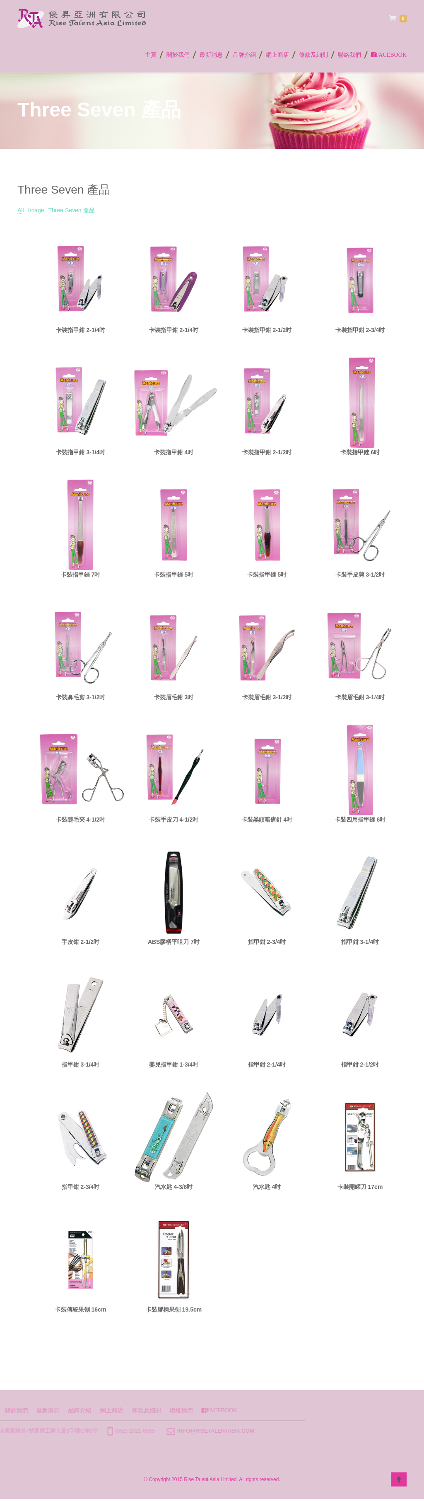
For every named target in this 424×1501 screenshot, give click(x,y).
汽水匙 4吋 (267, 1186)
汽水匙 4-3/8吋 (174, 1186)
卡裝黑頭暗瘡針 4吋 (267, 819)
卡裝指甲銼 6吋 (360, 452)
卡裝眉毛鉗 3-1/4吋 (360, 697)
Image (36, 210)
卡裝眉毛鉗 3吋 (174, 697)
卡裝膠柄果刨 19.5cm (174, 1309)
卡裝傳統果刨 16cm (80, 1309)
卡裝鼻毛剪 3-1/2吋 (81, 697)
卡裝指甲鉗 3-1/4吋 (81, 452)
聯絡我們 (349, 54)
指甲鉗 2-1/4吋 (267, 1064)
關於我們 (178, 54)
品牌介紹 (244, 54)
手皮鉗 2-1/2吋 (81, 941)
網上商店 (277, 54)
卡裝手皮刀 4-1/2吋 (174, 819)
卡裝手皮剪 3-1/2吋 (360, 574)
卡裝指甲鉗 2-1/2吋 (267, 330)
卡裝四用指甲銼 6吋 (360, 819)
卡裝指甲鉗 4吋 (174, 452)
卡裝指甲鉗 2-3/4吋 (360, 330)
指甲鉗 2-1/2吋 (360, 1064)
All (20, 210)
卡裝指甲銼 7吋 (81, 574)
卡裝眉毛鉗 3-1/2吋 (267, 697)
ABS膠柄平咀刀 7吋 (174, 941)
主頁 (151, 54)
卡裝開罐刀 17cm (360, 1186)
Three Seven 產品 (71, 210)
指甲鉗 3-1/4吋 (360, 941)
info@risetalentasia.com (128, 1431)
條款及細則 (313, 54)
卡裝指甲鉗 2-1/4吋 (81, 330)
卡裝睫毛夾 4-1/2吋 (81, 819)
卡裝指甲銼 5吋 (174, 574)
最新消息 (211, 54)
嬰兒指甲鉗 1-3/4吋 (174, 1064)
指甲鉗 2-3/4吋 (267, 941)
